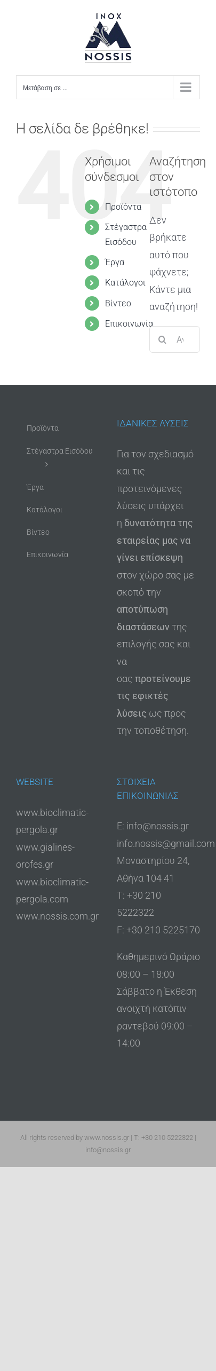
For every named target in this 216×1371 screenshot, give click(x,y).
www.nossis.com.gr (57, 916)
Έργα (114, 262)
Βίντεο (118, 303)
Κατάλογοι (125, 283)
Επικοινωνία (129, 324)
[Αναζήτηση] (162, 339)
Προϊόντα (123, 207)
